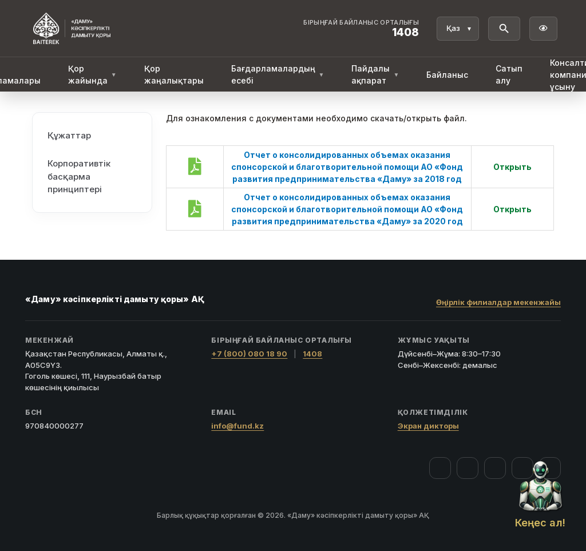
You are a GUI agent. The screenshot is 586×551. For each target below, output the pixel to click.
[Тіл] (458, 29)
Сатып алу (509, 74)
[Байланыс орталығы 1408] (361, 29)
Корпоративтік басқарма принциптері (79, 175)
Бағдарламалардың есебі (277, 74)
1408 (312, 353)
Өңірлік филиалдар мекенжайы (498, 302)
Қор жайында (92, 74)
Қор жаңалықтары (174, 74)
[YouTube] (495, 468)
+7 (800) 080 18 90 (249, 353)
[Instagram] (467, 468)
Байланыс (447, 75)
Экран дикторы (428, 425)
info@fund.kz (237, 425)
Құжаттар (70, 134)
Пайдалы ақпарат (375, 74)
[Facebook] (440, 468)
